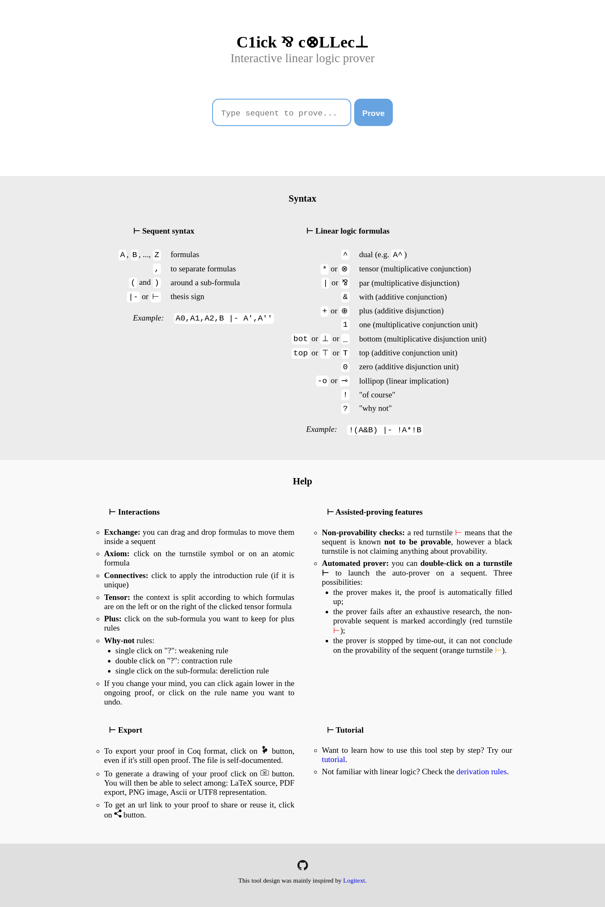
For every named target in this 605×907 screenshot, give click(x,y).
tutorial (333, 759)
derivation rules (481, 771)
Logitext (354, 880)
